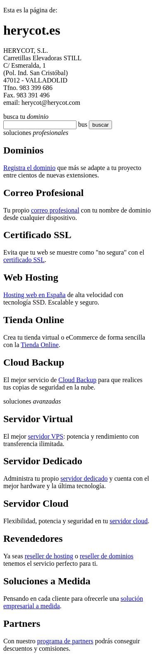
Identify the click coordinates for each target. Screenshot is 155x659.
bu (81, 124)
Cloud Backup (77, 379)
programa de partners (65, 641)
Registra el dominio (29, 167)
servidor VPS (46, 436)
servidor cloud (129, 520)
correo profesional (55, 210)
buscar (98, 125)
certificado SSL (24, 259)
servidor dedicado (83, 478)
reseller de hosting (49, 556)
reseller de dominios (107, 556)
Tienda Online (39, 344)
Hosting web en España (34, 294)
